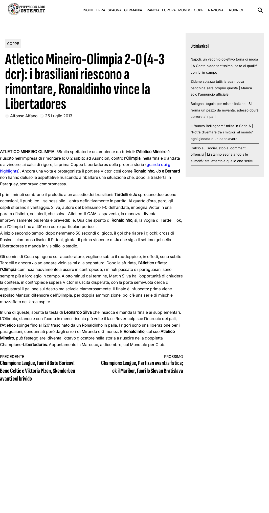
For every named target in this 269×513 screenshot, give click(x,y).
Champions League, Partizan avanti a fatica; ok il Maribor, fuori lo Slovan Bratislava (142, 364)
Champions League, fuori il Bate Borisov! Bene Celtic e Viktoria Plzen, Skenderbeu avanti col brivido (41, 368)
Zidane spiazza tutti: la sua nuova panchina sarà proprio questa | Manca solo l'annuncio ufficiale (221, 87)
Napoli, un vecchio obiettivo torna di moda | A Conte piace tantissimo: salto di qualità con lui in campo (224, 65)
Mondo (184, 10)
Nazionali (217, 10)
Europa (169, 10)
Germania (133, 10)
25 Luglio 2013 (58, 115)
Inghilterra (94, 10)
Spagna (115, 10)
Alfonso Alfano (23, 115)
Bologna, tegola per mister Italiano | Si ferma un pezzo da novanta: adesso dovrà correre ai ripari (225, 110)
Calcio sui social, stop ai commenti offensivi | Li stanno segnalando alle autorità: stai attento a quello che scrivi (222, 154)
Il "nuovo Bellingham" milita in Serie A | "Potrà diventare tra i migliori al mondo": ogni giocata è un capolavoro (223, 132)
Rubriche (237, 10)
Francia (152, 10)
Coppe (200, 10)
